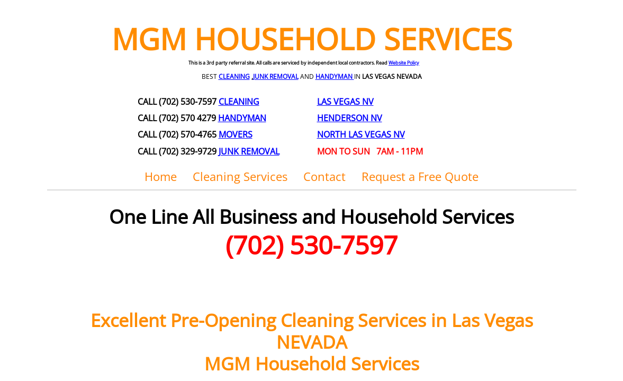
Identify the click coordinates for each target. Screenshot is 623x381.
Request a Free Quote (420, 176)
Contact (324, 176)
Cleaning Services (240, 176)
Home (161, 176)
